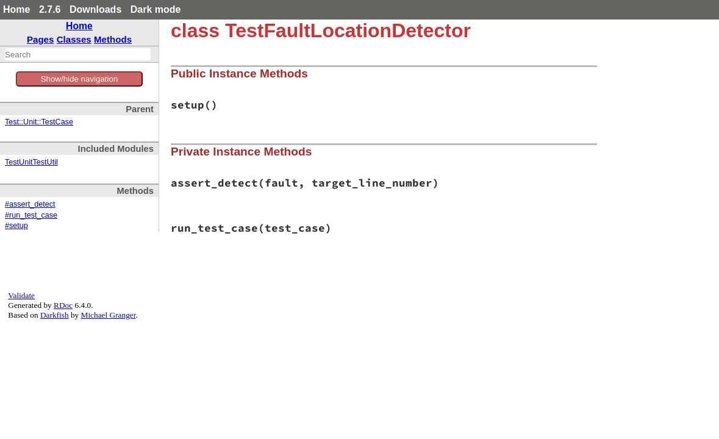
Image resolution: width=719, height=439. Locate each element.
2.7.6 (50, 9)
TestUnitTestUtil (31, 162)
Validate (21, 295)
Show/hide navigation (79, 79)
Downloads (95, 9)
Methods (113, 39)
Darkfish (54, 314)
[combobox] (78, 54)
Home (16, 9)
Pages (40, 39)
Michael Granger (108, 314)
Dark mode (156, 9)
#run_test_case (31, 215)
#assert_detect (30, 204)
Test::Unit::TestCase (39, 122)
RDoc (63, 305)
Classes (74, 39)
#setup (16, 225)
